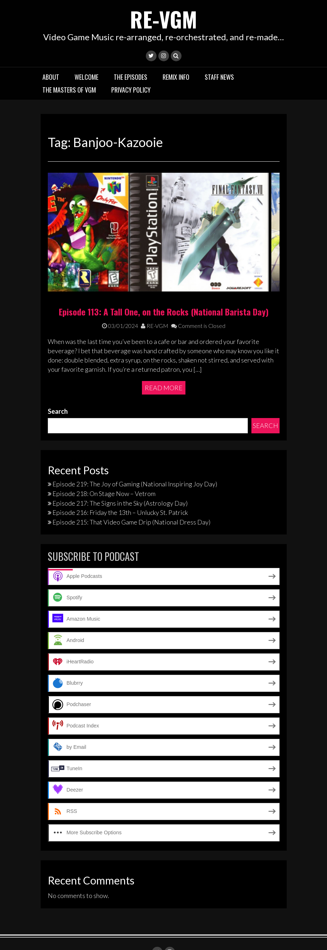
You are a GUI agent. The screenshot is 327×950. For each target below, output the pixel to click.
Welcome (86, 76)
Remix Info (176, 76)
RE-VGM (163, 19)
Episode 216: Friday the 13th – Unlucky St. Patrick (120, 484)
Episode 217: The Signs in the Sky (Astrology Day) (120, 475)
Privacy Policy (130, 89)
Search (58, 383)
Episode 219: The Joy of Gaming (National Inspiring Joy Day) (134, 456)
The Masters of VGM (69, 89)
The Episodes (130, 76)
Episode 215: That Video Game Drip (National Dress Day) (131, 494)
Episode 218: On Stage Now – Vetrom (103, 465)
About (50, 76)
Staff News (219, 76)
